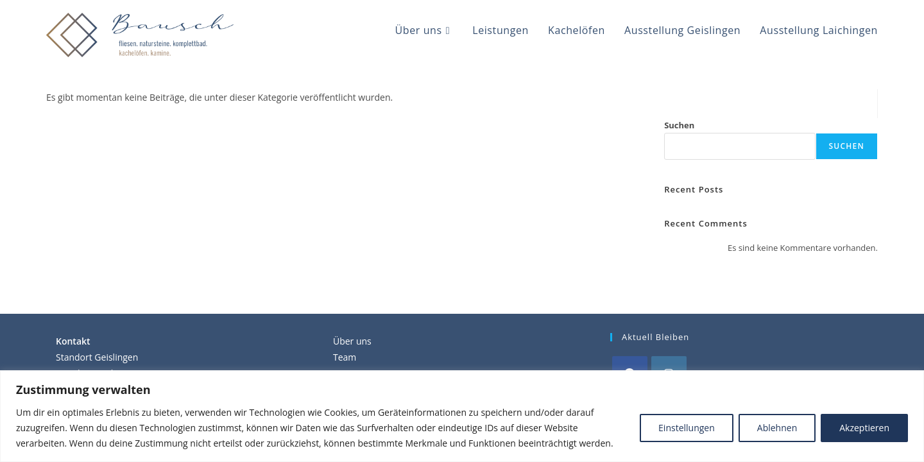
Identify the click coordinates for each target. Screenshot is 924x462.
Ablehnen (777, 428)
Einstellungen (686, 428)
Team (344, 357)
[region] (462, 416)
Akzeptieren (864, 428)
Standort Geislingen (97, 357)
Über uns (352, 341)
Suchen (679, 125)
